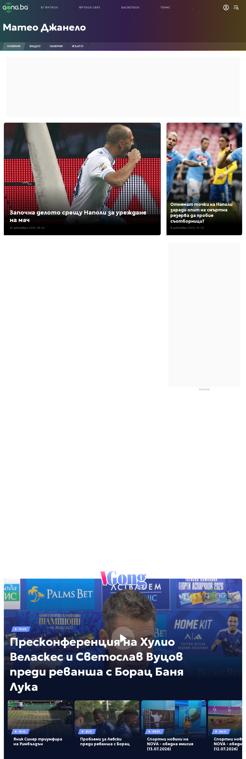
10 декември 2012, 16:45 (27, 227)
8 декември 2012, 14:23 (187, 227)
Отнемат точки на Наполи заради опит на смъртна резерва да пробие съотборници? (201, 213)
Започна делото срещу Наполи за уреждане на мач (78, 216)
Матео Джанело (44, 27)
